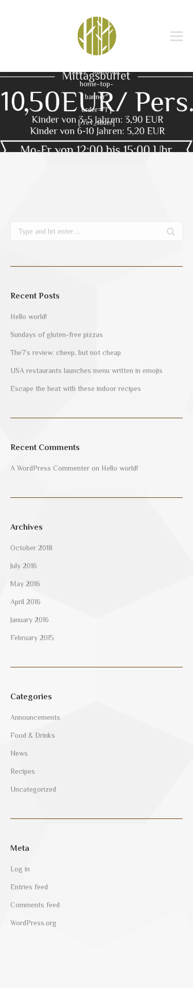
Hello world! (28, 316)
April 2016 (25, 602)
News (19, 753)
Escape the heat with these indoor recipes (75, 388)
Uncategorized (33, 789)
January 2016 (29, 620)
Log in (20, 869)
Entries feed (29, 887)
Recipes (22, 771)
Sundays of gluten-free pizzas (56, 334)
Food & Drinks (32, 735)
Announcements (35, 717)
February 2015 (32, 637)
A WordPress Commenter (50, 468)
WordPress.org (33, 923)
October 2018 (31, 548)
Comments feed (35, 905)
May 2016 (25, 584)
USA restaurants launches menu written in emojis (86, 370)
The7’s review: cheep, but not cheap (65, 352)
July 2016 (23, 566)
